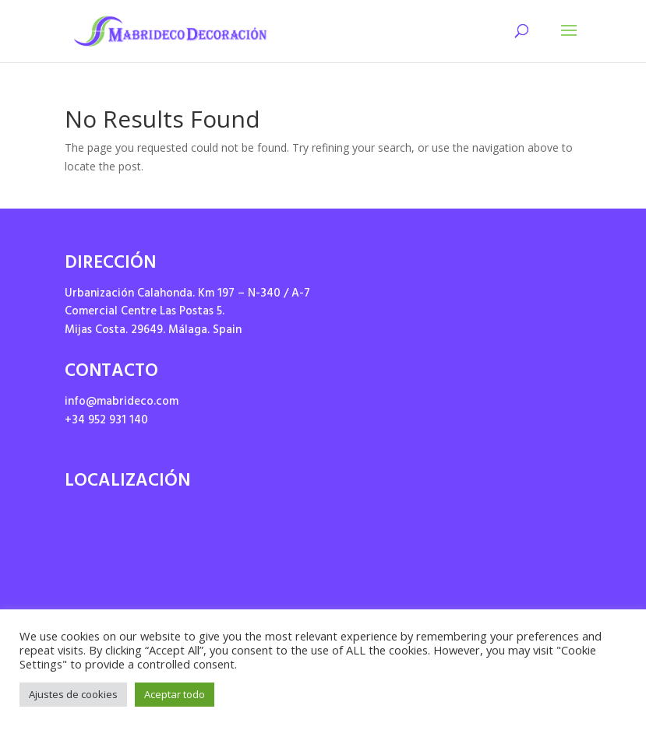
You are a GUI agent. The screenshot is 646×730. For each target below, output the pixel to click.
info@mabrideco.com (121, 402)
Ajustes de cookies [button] (73, 694)
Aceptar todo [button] (174, 694)
